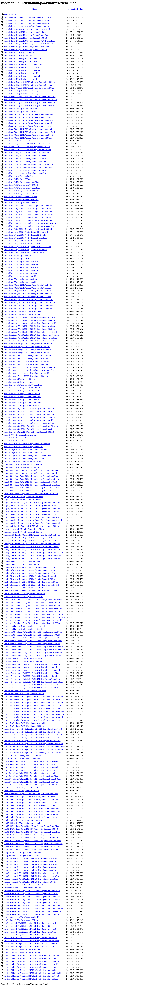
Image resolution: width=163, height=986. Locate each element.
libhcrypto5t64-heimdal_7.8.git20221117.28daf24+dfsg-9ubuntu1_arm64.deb (32, 544)
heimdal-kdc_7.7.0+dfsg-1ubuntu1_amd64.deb (21, 273)
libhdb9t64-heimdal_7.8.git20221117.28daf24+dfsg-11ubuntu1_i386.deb (30, 591)
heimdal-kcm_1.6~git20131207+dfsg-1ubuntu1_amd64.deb (25, 158)
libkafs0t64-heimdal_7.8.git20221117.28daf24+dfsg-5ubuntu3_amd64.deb (31, 761)
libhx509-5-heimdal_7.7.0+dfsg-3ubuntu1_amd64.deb (23, 658)
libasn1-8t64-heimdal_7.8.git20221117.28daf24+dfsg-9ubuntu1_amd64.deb (31, 476)
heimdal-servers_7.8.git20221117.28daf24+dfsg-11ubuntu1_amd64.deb (30, 423)
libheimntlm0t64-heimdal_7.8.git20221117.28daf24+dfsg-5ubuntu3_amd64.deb (33, 632)
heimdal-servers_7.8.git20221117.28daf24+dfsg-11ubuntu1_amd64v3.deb (31, 426)
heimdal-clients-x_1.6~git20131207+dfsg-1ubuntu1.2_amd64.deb (28, 17)
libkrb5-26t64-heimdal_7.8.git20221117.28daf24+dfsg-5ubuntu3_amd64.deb (32, 826)
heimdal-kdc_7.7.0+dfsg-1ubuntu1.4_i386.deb (21, 270)
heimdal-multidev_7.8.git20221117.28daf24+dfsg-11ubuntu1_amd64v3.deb (31, 335)
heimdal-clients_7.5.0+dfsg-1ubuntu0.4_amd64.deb (23, 58)
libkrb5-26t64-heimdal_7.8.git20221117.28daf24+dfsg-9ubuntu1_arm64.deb (32, 835)
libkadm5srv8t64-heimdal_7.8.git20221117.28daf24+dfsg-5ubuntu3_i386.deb (32, 732)
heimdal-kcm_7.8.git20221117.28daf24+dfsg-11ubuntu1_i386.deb (28, 229)
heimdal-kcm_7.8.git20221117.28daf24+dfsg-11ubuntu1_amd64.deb (29, 220)
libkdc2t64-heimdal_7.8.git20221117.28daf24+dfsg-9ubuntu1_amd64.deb (31, 800)
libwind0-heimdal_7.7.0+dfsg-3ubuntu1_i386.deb (22, 952)
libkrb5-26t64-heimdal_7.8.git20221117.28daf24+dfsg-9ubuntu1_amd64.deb (32, 832)
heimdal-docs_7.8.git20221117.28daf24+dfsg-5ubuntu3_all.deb (27, 144)
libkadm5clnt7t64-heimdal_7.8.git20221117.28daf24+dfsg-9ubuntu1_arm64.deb (33, 705)
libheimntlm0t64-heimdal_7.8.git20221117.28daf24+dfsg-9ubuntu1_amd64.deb (33, 638)
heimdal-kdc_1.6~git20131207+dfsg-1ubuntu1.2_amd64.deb (26, 232)
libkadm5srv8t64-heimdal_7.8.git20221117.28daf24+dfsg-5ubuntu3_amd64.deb (33, 729)
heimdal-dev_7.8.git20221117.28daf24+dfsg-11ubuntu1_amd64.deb (28, 129)
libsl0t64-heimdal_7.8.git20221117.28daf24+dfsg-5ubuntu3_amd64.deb (30, 923)
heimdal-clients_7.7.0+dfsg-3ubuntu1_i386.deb (21, 79)
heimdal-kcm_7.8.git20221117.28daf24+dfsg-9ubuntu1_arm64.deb (28, 214)
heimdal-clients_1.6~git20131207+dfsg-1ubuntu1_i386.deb (25, 38)
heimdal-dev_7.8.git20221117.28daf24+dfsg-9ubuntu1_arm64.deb (28, 123)
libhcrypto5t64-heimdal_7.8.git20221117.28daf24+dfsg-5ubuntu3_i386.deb (31, 538)
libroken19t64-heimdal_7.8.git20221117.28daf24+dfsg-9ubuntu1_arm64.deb (32, 899)
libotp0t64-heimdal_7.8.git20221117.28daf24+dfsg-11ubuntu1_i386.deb (30, 882)
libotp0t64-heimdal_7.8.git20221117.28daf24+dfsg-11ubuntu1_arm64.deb (31, 879)
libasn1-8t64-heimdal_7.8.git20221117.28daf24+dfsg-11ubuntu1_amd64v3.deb (33, 488)
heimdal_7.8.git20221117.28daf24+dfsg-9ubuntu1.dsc (23, 453)
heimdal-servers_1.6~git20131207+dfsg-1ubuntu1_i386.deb (26, 364)
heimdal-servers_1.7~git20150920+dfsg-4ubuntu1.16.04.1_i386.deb (29, 370)
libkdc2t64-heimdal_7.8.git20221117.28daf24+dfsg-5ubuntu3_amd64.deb (31, 794)
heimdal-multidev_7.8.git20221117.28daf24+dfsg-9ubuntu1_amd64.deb (30, 323)
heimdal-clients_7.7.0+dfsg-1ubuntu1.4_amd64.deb (23, 64)
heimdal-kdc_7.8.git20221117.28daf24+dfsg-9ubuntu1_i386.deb (27, 297)
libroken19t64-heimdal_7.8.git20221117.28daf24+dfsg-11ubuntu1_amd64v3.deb (33, 908)
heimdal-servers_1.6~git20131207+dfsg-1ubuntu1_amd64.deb (26, 361)
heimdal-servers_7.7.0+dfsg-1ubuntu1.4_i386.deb (22, 394)
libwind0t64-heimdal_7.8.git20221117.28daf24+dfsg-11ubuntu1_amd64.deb (32, 970)
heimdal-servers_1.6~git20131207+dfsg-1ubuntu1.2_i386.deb (26, 358)
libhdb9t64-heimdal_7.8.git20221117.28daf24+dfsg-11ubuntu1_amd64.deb (31, 582)
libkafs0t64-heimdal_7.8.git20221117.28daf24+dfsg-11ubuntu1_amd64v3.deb (32, 779)
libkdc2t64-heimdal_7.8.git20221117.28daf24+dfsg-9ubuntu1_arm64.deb (30, 802)
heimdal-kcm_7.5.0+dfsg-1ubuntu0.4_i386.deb (21, 185)
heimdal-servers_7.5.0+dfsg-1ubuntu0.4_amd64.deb (23, 385)
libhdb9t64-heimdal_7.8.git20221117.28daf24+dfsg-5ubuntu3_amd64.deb (31, 567)
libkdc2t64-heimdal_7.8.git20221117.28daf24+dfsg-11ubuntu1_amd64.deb (31, 808)
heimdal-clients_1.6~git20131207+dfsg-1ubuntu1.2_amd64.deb (27, 29)
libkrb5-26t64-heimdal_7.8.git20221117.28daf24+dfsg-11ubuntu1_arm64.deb (32, 847)
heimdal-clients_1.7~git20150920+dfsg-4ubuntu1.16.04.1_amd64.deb (29, 41)
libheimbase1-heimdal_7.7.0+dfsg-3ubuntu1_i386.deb (23, 597)
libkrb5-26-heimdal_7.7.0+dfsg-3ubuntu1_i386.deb (22, 823)
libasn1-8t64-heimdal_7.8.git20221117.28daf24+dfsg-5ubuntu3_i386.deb (30, 473)
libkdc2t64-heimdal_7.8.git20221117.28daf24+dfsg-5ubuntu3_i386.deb (30, 797)
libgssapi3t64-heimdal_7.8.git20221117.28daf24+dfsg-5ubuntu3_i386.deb (31, 505)
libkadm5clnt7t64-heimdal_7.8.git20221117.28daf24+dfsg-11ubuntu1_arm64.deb (33, 717)
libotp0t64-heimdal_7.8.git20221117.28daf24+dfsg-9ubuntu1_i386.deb (30, 870)
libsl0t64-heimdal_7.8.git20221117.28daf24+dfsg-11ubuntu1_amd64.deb (30, 938)
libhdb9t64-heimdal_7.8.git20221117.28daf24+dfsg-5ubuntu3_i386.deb (30, 570)
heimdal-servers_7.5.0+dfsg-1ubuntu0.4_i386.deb (22, 388)
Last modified (72, 9)
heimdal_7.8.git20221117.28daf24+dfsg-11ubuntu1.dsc (24, 458)
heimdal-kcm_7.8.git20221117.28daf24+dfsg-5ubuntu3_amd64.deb (28, 206)
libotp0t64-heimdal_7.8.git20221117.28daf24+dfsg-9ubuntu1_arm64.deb (30, 867)
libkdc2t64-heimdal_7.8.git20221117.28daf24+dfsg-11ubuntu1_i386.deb (30, 817)
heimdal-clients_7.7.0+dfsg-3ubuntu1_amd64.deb (22, 76)
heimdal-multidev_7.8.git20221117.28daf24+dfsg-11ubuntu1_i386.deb (29, 341)
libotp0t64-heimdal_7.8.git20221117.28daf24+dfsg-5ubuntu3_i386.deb (30, 861)
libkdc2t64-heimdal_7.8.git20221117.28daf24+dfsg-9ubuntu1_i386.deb (30, 805)
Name (34, 9)
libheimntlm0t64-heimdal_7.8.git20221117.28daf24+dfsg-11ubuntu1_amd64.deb (33, 647)
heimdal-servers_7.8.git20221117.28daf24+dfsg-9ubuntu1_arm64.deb (29, 417)
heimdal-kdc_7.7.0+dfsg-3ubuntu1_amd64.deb (21, 279)
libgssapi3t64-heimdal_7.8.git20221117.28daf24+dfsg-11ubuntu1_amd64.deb (32, 517)
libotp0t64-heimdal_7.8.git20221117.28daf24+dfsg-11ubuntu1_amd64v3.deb (32, 876)
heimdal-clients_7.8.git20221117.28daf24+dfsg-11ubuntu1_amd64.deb (29, 97)
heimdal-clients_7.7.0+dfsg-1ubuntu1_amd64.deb (22, 70)
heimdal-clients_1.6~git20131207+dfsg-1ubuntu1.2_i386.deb (26, 32)
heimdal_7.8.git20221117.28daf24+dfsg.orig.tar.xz (22, 461)
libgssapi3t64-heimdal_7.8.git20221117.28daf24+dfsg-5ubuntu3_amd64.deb (32, 503)
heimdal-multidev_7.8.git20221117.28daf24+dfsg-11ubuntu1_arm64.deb (30, 338)
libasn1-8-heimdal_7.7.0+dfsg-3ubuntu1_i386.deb (22, 467)
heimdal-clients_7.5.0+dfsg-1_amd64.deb (19, 53)
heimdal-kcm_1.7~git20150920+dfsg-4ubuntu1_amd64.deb (25, 170)
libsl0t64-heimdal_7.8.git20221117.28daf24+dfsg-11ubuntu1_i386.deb (29, 947)
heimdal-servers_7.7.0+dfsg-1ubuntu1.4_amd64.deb (23, 391)
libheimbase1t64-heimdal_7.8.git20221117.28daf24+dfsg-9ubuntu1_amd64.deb (33, 605)
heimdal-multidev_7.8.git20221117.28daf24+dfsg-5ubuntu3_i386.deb (29, 320)
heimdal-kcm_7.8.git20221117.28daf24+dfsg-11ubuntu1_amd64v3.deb (30, 223)
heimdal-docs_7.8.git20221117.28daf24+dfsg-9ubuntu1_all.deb (27, 147)
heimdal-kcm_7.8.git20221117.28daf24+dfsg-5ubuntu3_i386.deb (27, 208)
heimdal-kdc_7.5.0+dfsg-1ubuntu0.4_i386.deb (21, 264)
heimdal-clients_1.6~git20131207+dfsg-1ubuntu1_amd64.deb (26, 35)
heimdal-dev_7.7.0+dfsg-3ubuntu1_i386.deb (20, 111)
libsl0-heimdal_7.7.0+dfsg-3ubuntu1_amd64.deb (21, 917)
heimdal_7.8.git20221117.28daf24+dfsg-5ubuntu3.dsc (23, 447)
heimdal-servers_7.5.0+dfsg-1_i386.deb (18, 382)
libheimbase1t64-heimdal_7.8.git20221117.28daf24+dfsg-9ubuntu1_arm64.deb (33, 608)
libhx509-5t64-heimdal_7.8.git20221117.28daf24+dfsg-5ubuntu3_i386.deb (31, 667)
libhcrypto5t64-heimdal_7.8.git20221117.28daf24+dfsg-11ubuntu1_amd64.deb (32, 550)
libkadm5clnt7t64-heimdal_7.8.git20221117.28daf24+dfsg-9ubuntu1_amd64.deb (33, 702)
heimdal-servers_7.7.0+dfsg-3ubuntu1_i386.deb (21, 405)
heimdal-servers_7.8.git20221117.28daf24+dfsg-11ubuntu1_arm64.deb (30, 429)
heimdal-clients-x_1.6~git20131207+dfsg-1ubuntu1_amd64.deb (27, 23)
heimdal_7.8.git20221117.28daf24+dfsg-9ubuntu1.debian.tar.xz (27, 450)
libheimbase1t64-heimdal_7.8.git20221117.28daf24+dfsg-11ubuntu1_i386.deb (32, 623)
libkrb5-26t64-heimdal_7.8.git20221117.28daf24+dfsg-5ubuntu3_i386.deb (31, 829)
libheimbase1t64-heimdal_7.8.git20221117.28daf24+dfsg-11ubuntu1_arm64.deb (33, 620)
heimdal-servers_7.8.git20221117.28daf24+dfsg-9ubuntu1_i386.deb (28, 420)
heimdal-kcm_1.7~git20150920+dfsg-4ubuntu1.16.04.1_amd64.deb (28, 164)
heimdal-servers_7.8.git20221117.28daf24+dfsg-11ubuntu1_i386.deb (29, 432)
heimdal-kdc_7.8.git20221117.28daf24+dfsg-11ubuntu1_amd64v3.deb (29, 303)
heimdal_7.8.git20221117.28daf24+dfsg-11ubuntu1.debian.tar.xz (27, 455)
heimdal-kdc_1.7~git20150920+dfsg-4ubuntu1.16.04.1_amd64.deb (28, 244)
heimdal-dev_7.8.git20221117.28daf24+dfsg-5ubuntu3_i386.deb (27, 117)
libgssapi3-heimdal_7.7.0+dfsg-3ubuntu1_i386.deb (22, 500)
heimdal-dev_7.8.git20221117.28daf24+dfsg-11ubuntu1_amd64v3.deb (29, 132)
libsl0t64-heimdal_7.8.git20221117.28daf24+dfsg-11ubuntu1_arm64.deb (30, 944)
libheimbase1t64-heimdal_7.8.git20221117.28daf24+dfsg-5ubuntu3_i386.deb (32, 602)
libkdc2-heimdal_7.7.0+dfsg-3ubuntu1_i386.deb (21, 791)
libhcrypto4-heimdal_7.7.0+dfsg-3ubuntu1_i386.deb (23, 532)
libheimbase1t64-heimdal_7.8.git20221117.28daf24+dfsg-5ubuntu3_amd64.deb (33, 600)
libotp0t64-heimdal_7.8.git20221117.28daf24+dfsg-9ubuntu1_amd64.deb (30, 864)
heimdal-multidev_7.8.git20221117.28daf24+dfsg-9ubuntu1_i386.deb (29, 329)
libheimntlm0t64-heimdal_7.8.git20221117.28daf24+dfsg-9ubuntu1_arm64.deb (33, 641)
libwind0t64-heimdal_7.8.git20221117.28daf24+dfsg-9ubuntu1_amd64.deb (31, 961)
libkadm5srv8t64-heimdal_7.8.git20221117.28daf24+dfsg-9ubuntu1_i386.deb (32, 741)
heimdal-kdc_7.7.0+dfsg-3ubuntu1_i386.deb (20, 282)
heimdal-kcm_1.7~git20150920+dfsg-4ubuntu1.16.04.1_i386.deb (28, 167)
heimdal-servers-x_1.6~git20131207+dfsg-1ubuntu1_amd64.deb (27, 350)
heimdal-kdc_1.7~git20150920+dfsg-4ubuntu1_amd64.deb (25, 250)
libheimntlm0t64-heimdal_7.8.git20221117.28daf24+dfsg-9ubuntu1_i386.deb (32, 644)
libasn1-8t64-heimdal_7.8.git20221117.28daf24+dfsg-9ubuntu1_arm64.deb (31, 479)
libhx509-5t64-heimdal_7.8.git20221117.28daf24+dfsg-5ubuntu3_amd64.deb (32, 664)
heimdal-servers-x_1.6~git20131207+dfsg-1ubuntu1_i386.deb (26, 353)
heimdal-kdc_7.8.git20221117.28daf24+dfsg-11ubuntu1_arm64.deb (28, 305)
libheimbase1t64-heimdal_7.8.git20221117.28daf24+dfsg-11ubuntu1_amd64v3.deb (34, 617)
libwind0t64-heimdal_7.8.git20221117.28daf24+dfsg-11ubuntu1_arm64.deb (31, 976)
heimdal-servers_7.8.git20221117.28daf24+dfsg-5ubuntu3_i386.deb (28, 411)
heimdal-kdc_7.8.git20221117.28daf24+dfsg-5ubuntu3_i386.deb (27, 288)
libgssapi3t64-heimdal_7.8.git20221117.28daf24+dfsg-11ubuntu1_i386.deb (31, 526)
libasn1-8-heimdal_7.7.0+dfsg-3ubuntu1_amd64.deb (23, 464)
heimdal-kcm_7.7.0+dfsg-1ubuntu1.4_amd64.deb (22, 188)
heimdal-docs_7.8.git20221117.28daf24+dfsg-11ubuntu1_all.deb (27, 150)
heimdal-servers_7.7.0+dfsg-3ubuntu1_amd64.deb (22, 403)
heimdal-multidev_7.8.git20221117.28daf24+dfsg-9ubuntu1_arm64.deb (30, 326)
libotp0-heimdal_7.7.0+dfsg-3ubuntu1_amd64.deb (22, 852)
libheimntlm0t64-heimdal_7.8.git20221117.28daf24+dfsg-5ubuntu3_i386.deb (32, 635)
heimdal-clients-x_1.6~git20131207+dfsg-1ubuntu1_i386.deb (26, 26)
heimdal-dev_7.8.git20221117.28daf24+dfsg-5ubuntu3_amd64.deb (28, 114)
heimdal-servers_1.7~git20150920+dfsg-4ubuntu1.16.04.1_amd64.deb (29, 367)
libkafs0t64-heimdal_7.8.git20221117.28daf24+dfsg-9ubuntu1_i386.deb (30, 773)
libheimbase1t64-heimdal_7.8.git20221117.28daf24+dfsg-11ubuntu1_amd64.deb (33, 614)
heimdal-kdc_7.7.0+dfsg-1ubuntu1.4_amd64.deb (21, 267)
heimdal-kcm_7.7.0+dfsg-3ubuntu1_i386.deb (20, 203)
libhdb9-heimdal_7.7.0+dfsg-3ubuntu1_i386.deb (21, 564)
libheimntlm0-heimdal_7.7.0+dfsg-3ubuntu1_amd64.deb (24, 626)
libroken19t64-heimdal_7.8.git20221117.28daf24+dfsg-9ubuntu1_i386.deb (31, 902)
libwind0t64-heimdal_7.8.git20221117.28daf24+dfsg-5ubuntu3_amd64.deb (31, 955)
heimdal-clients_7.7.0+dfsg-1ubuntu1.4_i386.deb (22, 67)
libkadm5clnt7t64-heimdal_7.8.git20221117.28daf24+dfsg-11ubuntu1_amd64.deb (34, 711)
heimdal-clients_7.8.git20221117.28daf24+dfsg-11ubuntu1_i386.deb (29, 106)
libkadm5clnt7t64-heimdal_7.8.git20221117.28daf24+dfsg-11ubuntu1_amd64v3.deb (34, 714)
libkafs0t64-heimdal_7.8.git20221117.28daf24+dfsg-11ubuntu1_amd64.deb (31, 776)
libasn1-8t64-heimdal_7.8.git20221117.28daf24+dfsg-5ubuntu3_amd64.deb (31, 470)
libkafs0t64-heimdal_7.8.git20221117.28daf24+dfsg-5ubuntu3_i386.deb (30, 764)
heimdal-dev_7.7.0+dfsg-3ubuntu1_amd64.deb (21, 108)
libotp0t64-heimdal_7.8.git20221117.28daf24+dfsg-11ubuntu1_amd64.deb (31, 873)
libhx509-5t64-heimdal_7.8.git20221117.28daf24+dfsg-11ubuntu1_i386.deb (31, 688)
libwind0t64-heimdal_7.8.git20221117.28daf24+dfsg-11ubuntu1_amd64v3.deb (32, 973)
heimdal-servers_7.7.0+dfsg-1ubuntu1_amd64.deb (22, 397)
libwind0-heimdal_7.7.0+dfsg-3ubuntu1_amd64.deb (23, 949)
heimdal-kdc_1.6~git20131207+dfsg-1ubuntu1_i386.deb (24, 241)
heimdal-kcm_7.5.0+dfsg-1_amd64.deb (18, 176)
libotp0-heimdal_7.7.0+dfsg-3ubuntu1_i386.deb (21, 855)
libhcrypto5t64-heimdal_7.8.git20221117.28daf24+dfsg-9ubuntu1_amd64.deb (32, 541)
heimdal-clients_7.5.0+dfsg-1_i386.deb (18, 56)
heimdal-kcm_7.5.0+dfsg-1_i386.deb (17, 179)
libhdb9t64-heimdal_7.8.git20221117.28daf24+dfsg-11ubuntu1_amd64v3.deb (32, 585)
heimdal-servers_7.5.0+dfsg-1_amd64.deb (19, 379)
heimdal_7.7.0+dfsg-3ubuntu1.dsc (16, 438)
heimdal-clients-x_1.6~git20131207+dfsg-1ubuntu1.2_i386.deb (27, 20)
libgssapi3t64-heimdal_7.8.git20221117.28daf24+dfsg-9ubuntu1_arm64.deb (31, 511)
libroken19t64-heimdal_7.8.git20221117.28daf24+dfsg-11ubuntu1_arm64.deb (32, 911)
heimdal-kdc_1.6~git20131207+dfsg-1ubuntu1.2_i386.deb (25, 235)
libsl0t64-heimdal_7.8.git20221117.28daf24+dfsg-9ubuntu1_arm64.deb (30, 932)
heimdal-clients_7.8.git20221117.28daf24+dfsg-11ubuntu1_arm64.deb (29, 103)
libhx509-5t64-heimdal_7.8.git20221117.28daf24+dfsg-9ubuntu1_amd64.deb (32, 670)
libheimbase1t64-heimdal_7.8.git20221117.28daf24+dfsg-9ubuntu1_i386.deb (32, 611)
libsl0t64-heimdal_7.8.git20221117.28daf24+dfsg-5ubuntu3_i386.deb (29, 926)
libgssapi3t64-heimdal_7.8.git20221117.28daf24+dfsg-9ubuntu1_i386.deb (31, 514)
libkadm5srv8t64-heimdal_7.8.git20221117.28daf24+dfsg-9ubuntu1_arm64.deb (33, 738)
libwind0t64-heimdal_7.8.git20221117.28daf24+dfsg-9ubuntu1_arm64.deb (31, 964)
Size (81, 9)
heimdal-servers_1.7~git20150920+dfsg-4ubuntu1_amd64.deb (26, 373)
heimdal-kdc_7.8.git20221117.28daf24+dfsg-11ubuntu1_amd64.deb (28, 300)
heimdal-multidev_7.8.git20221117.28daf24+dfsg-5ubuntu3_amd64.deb (30, 317)
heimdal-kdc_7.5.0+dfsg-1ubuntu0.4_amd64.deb (21, 261)
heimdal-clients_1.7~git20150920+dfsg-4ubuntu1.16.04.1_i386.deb (28, 44)
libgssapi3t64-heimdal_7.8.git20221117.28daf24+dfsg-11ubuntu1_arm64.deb (32, 523)
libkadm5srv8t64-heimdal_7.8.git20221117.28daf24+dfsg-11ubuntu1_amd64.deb (33, 744)
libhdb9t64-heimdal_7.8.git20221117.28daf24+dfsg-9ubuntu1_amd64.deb (31, 573)
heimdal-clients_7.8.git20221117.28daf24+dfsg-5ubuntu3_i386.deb (28, 85)
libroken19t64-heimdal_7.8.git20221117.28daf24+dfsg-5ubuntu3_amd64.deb (32, 891)
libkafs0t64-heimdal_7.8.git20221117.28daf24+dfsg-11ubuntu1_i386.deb (30, 785)
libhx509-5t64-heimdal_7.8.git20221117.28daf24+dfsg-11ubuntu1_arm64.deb (32, 685)
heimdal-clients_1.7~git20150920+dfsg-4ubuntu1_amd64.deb (26, 47)
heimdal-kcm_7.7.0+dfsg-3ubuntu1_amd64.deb (21, 200)
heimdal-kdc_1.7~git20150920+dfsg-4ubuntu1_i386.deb (24, 253)
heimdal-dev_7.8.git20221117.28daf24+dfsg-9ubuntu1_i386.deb (27, 126)
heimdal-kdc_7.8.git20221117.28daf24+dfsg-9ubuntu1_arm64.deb (28, 294)
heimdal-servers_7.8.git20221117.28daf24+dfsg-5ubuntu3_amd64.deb (29, 408)
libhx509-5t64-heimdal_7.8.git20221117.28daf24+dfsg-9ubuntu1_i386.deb (31, 676)
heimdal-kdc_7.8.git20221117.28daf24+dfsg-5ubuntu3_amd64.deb (28, 285)
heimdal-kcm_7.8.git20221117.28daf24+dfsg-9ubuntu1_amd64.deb (28, 211)
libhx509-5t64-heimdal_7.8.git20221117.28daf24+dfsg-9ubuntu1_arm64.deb (32, 673)
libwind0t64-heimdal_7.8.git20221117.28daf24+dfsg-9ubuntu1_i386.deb (30, 967)
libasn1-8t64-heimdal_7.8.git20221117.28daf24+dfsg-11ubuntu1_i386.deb (31, 494)
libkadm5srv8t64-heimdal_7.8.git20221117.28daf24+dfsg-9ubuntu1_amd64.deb (33, 735)
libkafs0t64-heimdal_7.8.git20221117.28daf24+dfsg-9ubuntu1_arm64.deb (31, 770)
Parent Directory (10, 14)
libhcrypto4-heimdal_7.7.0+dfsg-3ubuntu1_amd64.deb (24, 529)
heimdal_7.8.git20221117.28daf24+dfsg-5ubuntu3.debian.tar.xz (27, 444)
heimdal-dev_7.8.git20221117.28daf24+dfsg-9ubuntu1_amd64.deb (28, 120)
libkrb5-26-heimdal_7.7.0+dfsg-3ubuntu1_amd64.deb (23, 820)
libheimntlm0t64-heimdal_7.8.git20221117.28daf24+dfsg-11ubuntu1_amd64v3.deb (34, 650)
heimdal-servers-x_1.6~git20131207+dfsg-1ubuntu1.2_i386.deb (27, 347)
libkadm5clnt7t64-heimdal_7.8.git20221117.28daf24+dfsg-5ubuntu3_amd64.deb (33, 697)
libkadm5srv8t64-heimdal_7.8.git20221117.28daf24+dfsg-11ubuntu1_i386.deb (32, 752)
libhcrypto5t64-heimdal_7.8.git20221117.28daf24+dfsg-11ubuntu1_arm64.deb (32, 555)
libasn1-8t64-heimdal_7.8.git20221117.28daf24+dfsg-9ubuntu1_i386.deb (30, 482)
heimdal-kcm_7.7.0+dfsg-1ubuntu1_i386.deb (20, 197)
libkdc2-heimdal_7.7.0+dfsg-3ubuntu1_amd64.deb (22, 788)
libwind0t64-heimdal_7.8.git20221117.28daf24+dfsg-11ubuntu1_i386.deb (31, 979)
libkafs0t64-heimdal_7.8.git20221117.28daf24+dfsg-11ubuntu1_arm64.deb (31, 782)
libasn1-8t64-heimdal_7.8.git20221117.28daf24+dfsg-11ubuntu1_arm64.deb (32, 491)
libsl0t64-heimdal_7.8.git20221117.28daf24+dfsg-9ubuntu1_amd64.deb (30, 929)
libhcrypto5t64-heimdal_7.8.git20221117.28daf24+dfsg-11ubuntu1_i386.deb (32, 558)
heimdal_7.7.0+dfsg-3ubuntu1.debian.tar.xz (20, 435)
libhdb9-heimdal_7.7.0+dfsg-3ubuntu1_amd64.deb (22, 561)
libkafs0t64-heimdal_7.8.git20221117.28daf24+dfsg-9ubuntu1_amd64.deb (31, 767)
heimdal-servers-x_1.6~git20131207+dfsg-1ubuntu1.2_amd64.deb (28, 344)
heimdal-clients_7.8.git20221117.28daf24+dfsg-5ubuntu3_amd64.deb (29, 82)
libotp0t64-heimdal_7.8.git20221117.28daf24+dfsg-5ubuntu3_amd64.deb (30, 858)
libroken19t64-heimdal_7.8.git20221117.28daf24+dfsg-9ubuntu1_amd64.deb (32, 897)
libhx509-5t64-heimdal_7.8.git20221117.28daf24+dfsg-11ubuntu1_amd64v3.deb (33, 682)
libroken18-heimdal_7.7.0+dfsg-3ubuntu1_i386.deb (23, 888)
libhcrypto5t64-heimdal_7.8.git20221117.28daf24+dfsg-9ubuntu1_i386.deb (31, 547)
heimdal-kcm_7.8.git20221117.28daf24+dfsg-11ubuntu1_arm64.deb (29, 226)
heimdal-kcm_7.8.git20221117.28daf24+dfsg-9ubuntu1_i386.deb (27, 217)
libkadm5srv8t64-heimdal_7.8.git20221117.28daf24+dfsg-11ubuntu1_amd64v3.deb (34, 747)
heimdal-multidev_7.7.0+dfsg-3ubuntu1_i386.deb (22, 314)
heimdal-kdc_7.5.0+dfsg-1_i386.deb (17, 258)
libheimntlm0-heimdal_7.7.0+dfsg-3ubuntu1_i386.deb (23, 629)
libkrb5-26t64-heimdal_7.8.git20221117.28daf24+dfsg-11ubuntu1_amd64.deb (32, 841)
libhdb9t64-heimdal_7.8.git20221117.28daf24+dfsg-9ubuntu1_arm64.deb (31, 576)
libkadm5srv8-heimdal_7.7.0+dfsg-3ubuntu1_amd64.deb (24, 723)
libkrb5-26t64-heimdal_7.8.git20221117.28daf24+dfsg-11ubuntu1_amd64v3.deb (33, 844)
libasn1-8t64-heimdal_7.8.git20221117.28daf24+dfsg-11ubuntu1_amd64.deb (32, 485)
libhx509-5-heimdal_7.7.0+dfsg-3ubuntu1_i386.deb (23, 661)
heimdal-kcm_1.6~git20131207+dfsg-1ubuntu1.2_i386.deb (25, 156)
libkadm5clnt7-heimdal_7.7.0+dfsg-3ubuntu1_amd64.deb (25, 691)
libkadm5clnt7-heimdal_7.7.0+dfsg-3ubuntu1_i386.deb (24, 694)
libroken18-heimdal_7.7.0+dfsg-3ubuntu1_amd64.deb (23, 885)
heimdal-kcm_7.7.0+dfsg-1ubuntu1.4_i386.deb (21, 191)
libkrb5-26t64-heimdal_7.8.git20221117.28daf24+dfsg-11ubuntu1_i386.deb (31, 850)
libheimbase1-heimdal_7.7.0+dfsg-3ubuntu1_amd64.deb (24, 594)
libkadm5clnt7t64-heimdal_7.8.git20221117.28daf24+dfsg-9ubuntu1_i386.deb (32, 708)
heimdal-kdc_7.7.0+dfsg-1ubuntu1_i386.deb (20, 276)
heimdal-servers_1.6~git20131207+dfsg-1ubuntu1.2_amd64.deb (27, 355)
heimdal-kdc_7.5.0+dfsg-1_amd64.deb (18, 256)
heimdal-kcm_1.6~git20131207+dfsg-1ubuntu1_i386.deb (25, 161)
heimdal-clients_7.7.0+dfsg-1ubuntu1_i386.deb (21, 73)
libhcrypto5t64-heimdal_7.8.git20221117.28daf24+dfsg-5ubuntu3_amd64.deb (32, 535)
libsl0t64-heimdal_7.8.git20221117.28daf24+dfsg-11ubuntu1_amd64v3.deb (31, 941)
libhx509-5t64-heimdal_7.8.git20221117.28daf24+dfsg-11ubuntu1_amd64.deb (32, 679)
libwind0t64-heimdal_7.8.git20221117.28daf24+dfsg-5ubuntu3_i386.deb (30, 958)
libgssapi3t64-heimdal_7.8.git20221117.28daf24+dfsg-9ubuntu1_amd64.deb (32, 508)
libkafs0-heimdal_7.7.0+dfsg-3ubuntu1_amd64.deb (22, 755)
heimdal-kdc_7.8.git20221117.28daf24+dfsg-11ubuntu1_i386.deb (28, 308)
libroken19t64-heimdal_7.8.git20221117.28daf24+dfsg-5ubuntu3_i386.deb (31, 894)
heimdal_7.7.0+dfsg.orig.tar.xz (15, 441)
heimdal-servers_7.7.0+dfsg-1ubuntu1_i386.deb (21, 400)
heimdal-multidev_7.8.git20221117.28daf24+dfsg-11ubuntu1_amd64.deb (30, 332)
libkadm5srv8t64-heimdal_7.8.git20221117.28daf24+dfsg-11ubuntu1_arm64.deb (33, 750)
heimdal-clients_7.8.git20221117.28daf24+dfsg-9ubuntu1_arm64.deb (29, 91)
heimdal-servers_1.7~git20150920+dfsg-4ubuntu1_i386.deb (26, 376)
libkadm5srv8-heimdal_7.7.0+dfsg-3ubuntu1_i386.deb (24, 726)
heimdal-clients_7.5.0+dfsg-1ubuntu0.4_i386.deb (22, 61)
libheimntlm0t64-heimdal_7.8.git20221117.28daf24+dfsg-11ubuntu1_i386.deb (32, 655)
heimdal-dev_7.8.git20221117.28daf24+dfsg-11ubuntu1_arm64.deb (28, 135)
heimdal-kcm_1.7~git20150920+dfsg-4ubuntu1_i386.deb (25, 173)
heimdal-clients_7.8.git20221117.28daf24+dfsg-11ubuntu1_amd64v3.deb (30, 100)
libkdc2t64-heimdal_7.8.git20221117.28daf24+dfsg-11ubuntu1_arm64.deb (31, 814)
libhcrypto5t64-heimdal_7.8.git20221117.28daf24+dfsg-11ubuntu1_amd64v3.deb (33, 553)
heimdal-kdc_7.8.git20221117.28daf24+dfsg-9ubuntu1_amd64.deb (28, 291)
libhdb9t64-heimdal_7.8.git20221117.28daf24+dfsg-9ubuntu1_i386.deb (30, 579)
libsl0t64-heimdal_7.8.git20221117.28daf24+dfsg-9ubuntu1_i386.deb (29, 935)
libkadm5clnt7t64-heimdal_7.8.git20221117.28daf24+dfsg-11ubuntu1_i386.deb (33, 720)
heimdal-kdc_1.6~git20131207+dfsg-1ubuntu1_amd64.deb (25, 238)
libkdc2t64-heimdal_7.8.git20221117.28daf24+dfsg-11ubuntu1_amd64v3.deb (32, 811)
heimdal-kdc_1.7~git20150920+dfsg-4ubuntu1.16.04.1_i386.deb (27, 247)
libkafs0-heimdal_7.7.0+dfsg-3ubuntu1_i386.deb (22, 758)
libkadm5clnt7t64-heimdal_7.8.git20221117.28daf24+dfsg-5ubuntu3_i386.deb (32, 700)
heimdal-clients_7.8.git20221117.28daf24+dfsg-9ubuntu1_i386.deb (28, 94)
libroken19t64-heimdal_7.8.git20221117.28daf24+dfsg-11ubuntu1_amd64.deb (32, 905)
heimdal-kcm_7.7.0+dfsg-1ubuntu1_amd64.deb (21, 194)
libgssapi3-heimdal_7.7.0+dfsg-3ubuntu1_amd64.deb (23, 497)
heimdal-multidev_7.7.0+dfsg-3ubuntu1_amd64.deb (23, 311)
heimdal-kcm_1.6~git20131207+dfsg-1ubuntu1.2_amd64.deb (26, 153)
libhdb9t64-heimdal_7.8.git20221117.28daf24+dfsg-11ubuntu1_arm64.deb (31, 588)
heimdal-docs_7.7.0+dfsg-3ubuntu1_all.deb (20, 141)
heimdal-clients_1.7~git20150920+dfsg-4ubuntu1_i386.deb (25, 50)
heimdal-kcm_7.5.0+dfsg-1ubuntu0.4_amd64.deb (22, 182)
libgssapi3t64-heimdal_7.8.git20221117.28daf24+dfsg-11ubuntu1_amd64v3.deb (33, 520)
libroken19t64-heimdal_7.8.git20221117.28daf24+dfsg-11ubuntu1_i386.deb (31, 914)
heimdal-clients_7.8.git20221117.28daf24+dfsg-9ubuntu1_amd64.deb (29, 88)
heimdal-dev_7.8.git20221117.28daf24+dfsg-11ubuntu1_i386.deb (28, 138)
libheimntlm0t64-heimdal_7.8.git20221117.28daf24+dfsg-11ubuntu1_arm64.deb (33, 652)
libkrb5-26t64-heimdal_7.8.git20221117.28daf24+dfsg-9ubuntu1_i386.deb (31, 838)
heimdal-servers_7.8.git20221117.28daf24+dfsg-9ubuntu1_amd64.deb (29, 414)
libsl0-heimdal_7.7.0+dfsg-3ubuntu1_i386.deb (21, 920)
